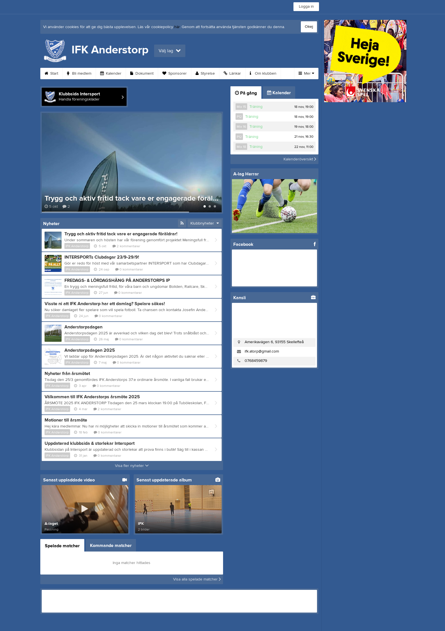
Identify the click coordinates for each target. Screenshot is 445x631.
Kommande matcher (111, 545)
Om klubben (263, 73)
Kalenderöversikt (300, 159)
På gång (246, 93)
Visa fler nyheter (132, 465)
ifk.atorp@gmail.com (262, 351)
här (177, 27)
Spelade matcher (62, 546)
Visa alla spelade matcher (197, 579)
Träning (256, 106)
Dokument (142, 73)
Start (51, 73)
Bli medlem (79, 73)
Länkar (232, 73)
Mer (306, 73)
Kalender (110, 73)
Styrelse (205, 73)
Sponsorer (174, 73)
